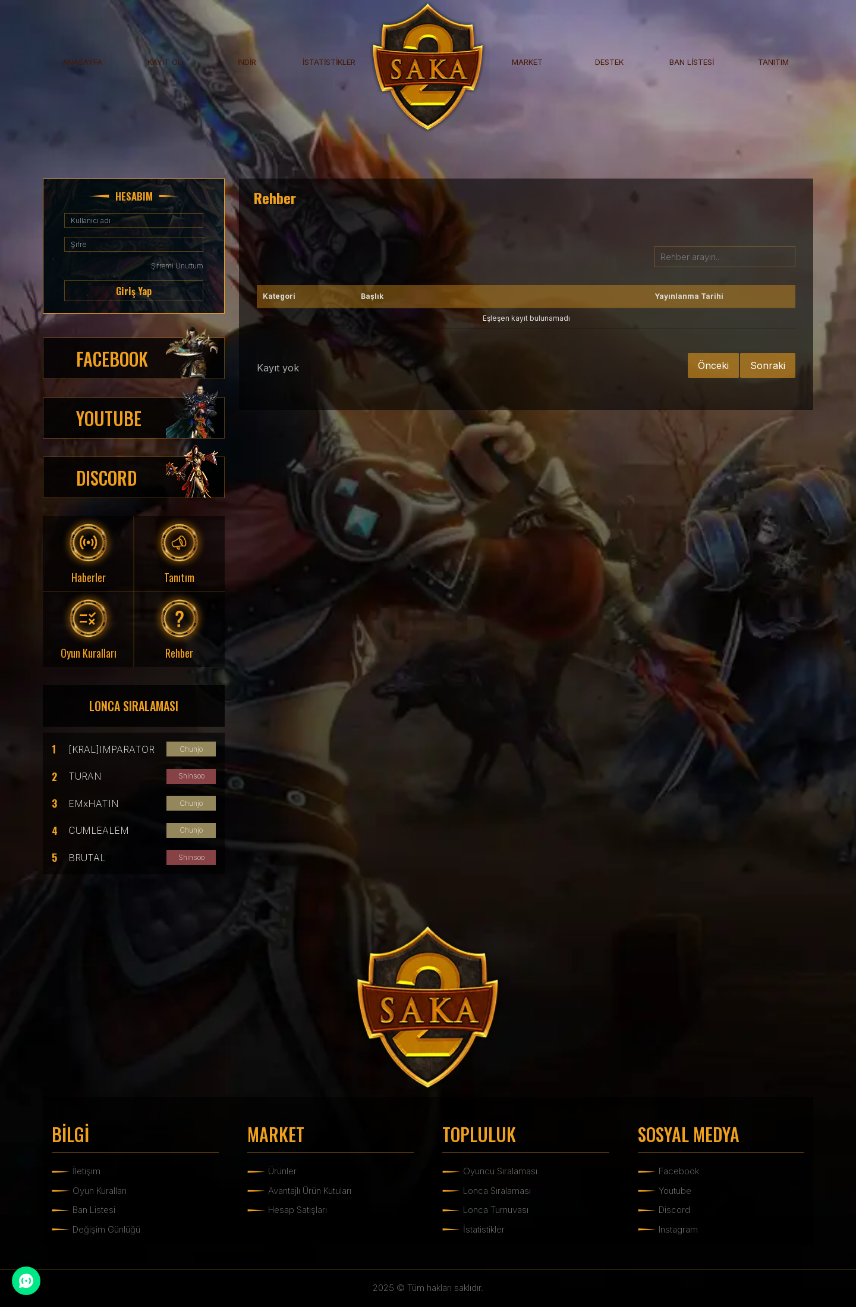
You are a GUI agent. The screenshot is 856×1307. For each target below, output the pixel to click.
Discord (674, 1209)
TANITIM (773, 62)
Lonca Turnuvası (495, 1209)
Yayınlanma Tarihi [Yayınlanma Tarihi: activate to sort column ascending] (688, 296)
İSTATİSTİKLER (329, 62)
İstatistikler (484, 1229)
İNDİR (246, 62)
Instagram (678, 1229)
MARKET (527, 62)
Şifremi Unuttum (177, 265)
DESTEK (609, 62)
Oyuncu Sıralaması (500, 1171)
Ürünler (282, 1171)
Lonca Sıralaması (497, 1190)
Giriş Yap (134, 291)
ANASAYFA (82, 62)
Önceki (713, 365)
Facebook (679, 1171)
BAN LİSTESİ (691, 62)
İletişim (86, 1171)
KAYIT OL (164, 62)
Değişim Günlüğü (106, 1229)
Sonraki (767, 365)
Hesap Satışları (297, 1209)
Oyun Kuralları (100, 1190)
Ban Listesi (94, 1209)
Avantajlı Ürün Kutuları (309, 1190)
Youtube (675, 1190)
